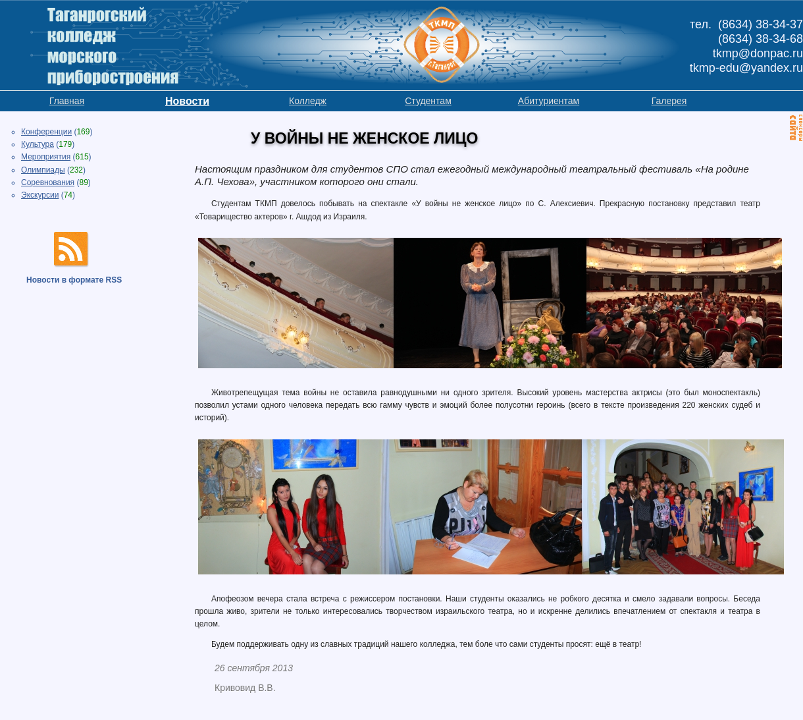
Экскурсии (40, 195)
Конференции (46, 131)
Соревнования (47, 182)
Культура (37, 144)
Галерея (669, 101)
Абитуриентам (548, 101)
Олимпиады (43, 170)
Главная (66, 101)
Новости (187, 101)
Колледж (307, 101)
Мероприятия (45, 156)
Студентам (428, 101)
